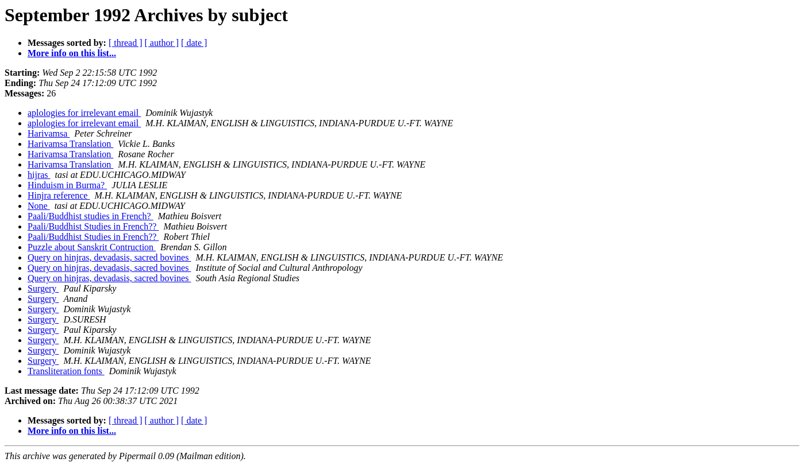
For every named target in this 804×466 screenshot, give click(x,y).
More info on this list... (72, 53)
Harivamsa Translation (70, 144)
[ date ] (194, 43)
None (39, 206)
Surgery (43, 288)
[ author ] (162, 43)
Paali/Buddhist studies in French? (90, 216)
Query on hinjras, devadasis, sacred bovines (109, 257)
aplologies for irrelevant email (84, 113)
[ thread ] (126, 43)
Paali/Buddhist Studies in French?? (93, 226)
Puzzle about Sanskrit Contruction (92, 247)
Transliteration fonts (66, 371)
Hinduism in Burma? (67, 185)
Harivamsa (49, 133)
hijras (39, 175)
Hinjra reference (59, 195)
